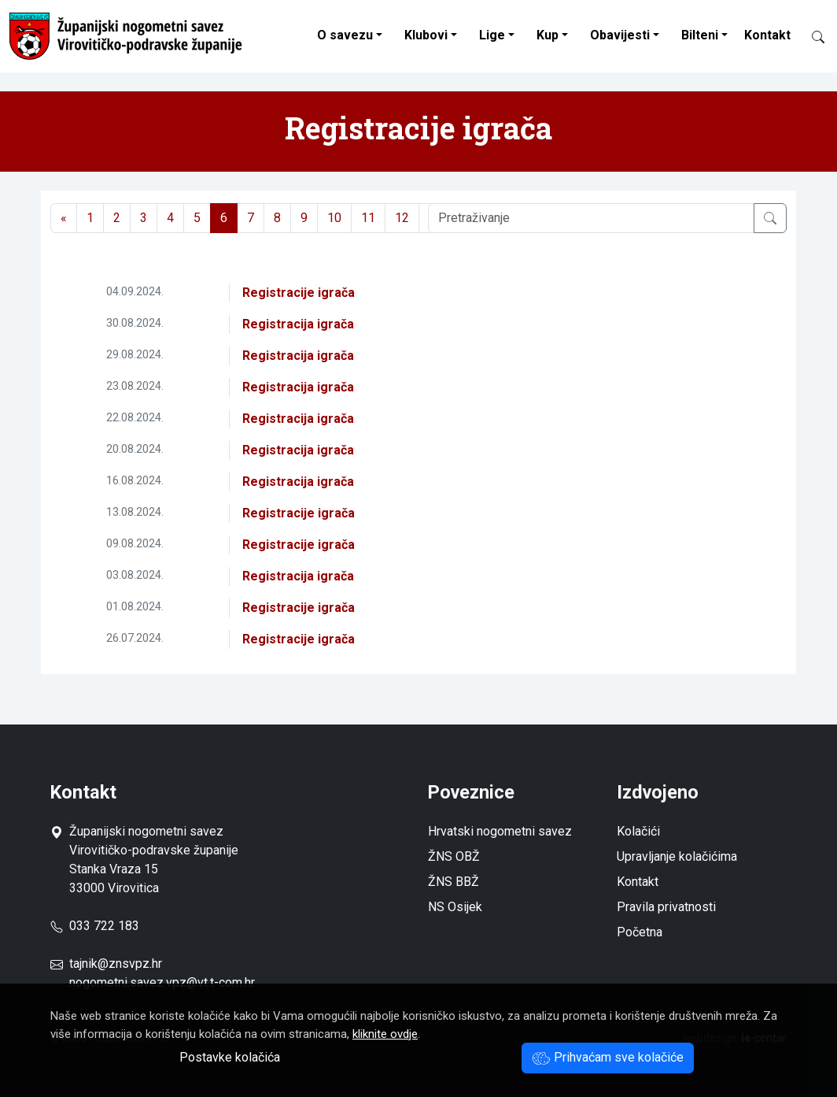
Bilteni (699, 35)
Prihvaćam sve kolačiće (608, 1057)
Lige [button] (492, 35)
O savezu (345, 35)
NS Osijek (455, 906)
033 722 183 (94, 925)
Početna (639, 932)
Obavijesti (620, 35)
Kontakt (767, 35)
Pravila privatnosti (666, 906)
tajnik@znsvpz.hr (115, 963)
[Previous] (63, 218)
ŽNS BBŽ (453, 881)
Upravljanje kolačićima (677, 856)
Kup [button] (547, 35)
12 (402, 217)
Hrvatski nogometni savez (500, 831)
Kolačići (638, 831)
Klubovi (426, 35)
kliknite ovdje (385, 1034)
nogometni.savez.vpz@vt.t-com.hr (162, 982)
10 (334, 217)
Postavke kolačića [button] (229, 1057)
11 (368, 217)
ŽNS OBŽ (454, 856)
